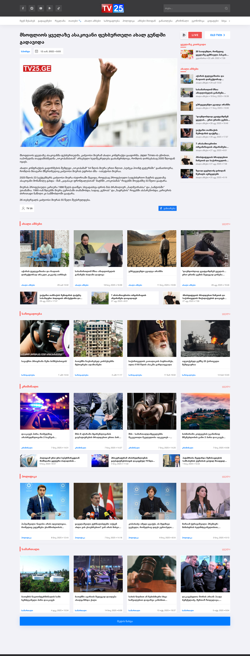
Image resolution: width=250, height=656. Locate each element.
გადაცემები (45, 20)
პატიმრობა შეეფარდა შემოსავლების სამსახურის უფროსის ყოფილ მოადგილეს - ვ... (205, 460)
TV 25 (27, 208)
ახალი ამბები (92, 20)
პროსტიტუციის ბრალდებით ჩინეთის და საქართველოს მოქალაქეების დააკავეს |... (212, 159)
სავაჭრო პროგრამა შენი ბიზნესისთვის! (44, 361)
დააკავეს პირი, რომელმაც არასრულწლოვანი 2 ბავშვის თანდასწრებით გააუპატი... (37, 436)
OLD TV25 (217, 35)
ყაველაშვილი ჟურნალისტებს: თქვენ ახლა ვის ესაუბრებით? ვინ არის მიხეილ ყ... (98, 525)
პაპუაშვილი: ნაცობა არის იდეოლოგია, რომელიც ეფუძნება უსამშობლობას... (43, 525)
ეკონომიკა (198, 20)
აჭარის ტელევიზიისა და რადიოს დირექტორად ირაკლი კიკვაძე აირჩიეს (210, 77)
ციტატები (213, 20)
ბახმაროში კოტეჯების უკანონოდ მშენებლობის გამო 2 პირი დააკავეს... (203, 436)
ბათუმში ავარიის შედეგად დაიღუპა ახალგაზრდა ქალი (95, 598)
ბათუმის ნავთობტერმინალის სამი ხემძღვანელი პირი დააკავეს (41, 598)
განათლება (166, 20)
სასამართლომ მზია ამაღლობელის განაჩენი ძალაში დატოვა (210, 91)
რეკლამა (60, 20)
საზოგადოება (112, 20)
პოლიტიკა (129, 20)
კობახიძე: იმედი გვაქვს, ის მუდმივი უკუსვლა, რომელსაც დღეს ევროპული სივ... (150, 525)
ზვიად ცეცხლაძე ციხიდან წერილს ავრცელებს (210, 172)
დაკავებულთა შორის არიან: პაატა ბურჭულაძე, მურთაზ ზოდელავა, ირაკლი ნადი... (202, 598)
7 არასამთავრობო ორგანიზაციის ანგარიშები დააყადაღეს (211, 145)
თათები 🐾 (74, 20)
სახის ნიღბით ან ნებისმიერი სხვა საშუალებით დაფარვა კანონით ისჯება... (148, 598)
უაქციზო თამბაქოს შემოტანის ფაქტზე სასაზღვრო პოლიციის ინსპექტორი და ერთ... (208, 132)
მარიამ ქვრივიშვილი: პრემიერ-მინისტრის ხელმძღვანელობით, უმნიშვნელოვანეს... (200, 525)
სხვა (225, 20)
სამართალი (30, 549)
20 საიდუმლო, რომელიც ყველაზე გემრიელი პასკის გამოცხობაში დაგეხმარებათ (212, 53)
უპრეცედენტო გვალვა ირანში (213, 104)
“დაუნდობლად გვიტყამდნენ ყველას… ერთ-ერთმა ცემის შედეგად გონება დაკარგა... (212, 118)
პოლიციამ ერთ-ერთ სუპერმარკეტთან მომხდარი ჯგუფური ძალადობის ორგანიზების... (60, 460)
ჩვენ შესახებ (27, 20)
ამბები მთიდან (147, 20)
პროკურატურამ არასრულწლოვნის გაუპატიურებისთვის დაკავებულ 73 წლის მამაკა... (132, 460)
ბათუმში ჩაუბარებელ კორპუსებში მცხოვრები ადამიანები (94, 363)
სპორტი (25, 51)
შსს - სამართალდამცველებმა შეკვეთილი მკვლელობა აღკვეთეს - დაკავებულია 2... (149, 436)
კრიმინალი (182, 20)
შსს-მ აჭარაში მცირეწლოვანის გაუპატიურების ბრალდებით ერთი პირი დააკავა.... (97, 436)
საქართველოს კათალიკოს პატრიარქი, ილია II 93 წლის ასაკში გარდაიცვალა (151, 363)
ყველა (226, 223)
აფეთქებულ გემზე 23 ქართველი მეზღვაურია (200, 363)
